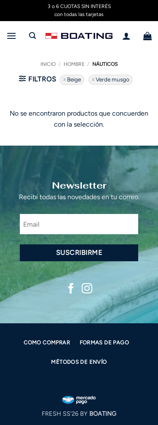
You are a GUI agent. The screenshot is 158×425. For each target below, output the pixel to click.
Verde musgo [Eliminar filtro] (112, 79)
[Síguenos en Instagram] (87, 289)
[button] (11, 35)
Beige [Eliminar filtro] (74, 79)
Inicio (48, 64)
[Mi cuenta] (126, 36)
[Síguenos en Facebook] (71, 289)
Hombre (74, 64)
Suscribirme (79, 253)
